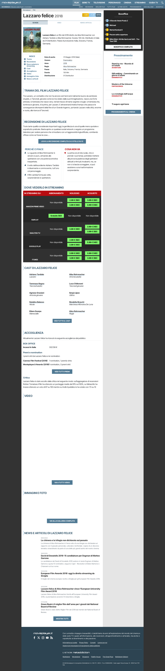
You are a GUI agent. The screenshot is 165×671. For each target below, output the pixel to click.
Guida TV (153, 2)
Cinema (127, 2)
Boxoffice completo (123, 47)
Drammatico (67, 60)
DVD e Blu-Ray (149, 7)
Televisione (99, 2)
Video (59, 23)
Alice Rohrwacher (69, 66)
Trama (29, 59)
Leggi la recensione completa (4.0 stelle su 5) (62, 141)
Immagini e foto (33, 76)
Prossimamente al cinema (123, 112)
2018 (65, 63)
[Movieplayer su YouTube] (47, 637)
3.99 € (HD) (74, 205)
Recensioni (89, 7)
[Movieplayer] (43, 633)
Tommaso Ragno (36, 284)
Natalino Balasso (36, 302)
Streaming (140, 2)
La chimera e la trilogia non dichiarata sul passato (64, 540)
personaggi (114, 2)
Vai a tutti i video (62, 482)
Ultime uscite (122, 7)
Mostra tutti (62, 619)
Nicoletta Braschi (76, 302)
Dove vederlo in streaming (33, 65)
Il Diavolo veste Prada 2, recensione (21, 7)
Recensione (31, 62)
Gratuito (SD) (56, 216)
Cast (28, 68)
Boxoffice (159, 7)
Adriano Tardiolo (36, 274)
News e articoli (32, 79)
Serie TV (86, 2)
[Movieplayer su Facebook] (34, 637)
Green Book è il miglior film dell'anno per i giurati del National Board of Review (69, 605)
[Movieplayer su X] (39, 637)
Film (76, 2)
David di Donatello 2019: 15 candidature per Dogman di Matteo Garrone (70, 556)
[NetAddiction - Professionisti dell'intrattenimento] (81, 652)
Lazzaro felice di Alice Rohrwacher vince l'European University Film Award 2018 (70, 590)
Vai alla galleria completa (62, 521)
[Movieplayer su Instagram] (43, 637)
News (81, 7)
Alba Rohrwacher (77, 274)
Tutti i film (111, 7)
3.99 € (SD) (92, 200)
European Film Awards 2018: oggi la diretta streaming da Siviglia (67, 574)
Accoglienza (32, 71)
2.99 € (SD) (74, 200)
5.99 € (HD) (92, 242)
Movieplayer (27, 10)
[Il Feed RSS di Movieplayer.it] (51, 637)
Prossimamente (135, 7)
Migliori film (100, 7)
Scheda (35, 23)
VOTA (98, 15)
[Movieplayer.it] (11, 2)
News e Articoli (86, 23)
